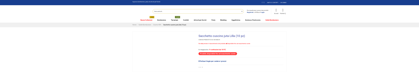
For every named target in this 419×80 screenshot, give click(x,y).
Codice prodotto (205, 39)
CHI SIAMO (283, 2)
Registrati (250, 12)
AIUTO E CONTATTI (273, 2)
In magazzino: (204, 50)
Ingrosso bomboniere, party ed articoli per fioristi (146, 1)
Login (262, 12)
